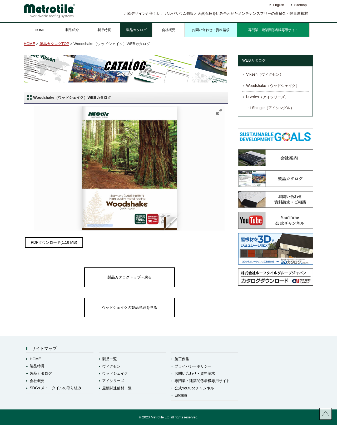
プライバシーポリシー (193, 366)
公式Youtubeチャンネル (194, 388)
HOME (40, 30)
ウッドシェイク (115, 373)
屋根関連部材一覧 (117, 388)
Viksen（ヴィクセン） (264, 74)
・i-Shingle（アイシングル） (270, 108)
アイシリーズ (113, 381)
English (278, 5)
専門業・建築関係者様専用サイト (273, 30)
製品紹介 (72, 30)
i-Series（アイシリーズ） (267, 97)
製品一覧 (109, 359)
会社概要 (168, 30)
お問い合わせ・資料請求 (211, 30)
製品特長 (104, 30)
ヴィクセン (111, 366)
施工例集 (182, 359)
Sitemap (300, 5)
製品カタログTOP (54, 44)
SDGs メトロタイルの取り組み (55, 388)
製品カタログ (136, 30)
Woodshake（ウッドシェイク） (272, 86)
